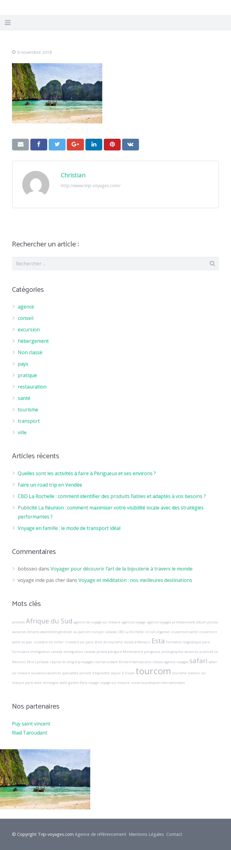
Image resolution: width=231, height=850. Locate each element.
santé (24, 398)
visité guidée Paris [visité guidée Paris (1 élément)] (73, 683)
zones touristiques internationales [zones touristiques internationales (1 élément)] (158, 683)
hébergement (33, 341)
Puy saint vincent (31, 723)
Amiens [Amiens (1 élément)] (33, 632)
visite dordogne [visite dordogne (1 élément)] (46, 683)
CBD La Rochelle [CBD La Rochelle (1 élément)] (131, 632)
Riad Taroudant (29, 732)
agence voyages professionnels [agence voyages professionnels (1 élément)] (171, 622)
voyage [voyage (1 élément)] (93, 683)
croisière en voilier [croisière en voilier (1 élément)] (49, 642)
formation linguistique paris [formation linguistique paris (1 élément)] (188, 642)
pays (23, 363)
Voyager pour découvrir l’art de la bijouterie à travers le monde (121, 568)
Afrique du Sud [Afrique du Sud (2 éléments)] (49, 621)
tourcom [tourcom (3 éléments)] (153, 671)
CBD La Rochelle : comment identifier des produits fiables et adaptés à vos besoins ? (112, 496)
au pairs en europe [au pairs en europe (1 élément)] (88, 632)
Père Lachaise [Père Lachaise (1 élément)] (38, 662)
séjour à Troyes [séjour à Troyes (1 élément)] (122, 673)
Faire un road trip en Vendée (50, 484)
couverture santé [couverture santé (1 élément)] (184, 632)
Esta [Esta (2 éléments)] (158, 640)
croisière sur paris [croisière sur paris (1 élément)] (79, 642)
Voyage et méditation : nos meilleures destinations (135, 580)
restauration (32, 386)
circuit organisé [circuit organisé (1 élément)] (157, 632)
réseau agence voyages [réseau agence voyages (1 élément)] (170, 662)
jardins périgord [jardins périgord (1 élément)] (109, 652)
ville (22, 432)
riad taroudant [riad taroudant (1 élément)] (106, 662)
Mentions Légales (146, 834)
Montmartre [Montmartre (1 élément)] (133, 652)
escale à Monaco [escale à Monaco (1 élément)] (137, 642)
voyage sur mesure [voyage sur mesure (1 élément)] (115, 683)
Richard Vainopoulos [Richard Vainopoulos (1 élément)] (135, 662)
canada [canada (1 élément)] (110, 632)
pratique (27, 375)
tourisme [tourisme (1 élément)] (179, 673)
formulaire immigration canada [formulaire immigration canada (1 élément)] (37, 652)
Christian (73, 175)
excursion (29, 329)
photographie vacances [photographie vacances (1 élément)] (180, 652)
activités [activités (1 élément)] (18, 622)
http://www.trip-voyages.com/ (90, 185)
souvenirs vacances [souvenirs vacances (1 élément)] (46, 673)
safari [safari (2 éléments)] (198, 660)
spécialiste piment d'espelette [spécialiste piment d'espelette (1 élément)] (86, 673)
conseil (25, 318)
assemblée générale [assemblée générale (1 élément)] (56, 632)
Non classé (30, 352)
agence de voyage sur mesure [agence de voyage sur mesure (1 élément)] (97, 622)
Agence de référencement (100, 834)
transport (29, 421)
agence (26, 306)
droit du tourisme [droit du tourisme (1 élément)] (108, 642)
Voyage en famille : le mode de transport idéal (69, 528)
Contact (174, 834)
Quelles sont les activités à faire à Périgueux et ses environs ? (87, 473)
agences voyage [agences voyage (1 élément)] (134, 622)
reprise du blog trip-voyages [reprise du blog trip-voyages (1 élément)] (71, 662)
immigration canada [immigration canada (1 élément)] (79, 652)
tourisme (28, 409)
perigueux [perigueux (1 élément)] (152, 652)
